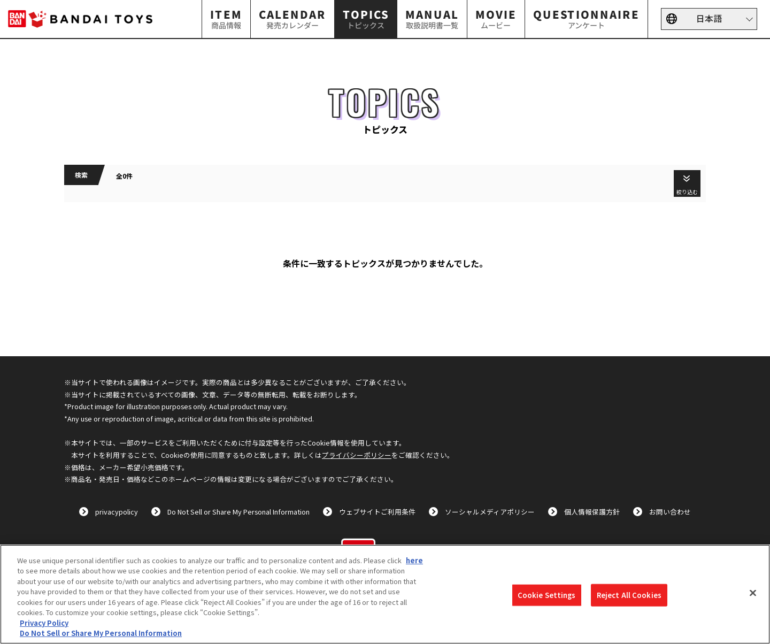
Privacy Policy (44, 623)
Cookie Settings (547, 595)
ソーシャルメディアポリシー (490, 512)
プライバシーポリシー (356, 455)
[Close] (753, 592)
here (414, 560)
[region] (385, 594)
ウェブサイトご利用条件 (377, 512)
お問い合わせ (670, 512)
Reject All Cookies (629, 595)
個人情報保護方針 (592, 512)
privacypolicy (116, 512)
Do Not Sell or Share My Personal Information (238, 512)
